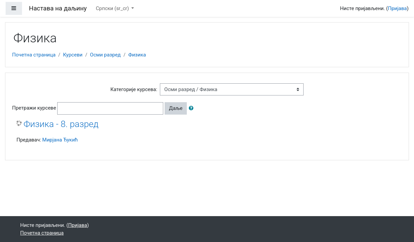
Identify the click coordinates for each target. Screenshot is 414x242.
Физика (137, 55)
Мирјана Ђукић (60, 140)
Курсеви (72, 55)
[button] (192, 108)
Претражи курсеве (34, 108)
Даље (175, 108)
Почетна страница (34, 55)
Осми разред (105, 55)
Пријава (397, 8)
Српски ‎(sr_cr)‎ (113, 8)
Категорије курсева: (133, 89)
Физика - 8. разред (61, 124)
